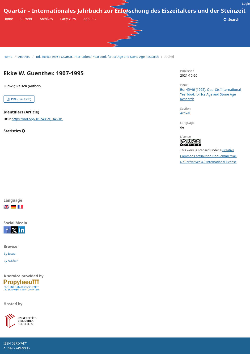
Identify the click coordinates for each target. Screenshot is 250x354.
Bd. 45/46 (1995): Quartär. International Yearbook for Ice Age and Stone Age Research (97, 56)
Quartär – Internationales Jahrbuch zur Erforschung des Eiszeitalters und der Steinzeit (125, 10)
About (88, 19)
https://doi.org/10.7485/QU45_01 (37, 119)
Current (26, 19)
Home (8, 19)
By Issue (10, 253)
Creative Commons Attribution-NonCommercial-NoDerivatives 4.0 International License (208, 156)
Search (233, 19)
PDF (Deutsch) (20, 99)
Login (246, 3)
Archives (46, 19)
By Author (11, 260)
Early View (68, 19)
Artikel (185, 113)
